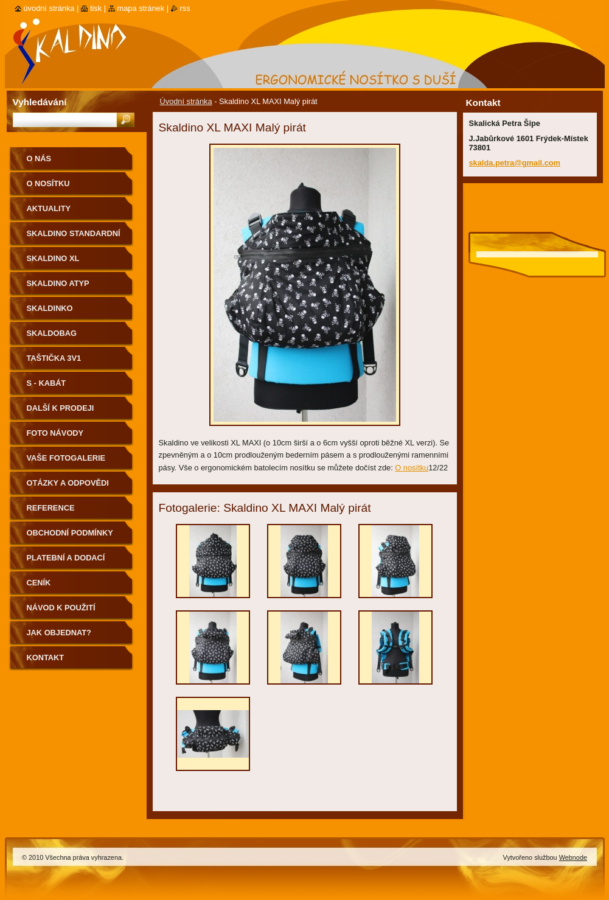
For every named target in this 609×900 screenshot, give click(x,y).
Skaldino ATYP (58, 283)
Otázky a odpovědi (68, 482)
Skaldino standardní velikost (73, 237)
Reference (51, 507)
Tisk (96, 8)
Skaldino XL (53, 258)
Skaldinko (50, 308)
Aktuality (49, 208)
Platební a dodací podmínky (66, 562)
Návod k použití (61, 607)
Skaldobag (52, 333)
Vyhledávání (40, 102)
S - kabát (46, 383)
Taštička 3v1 (54, 358)
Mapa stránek (141, 8)
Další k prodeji (60, 408)
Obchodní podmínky (70, 532)
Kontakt (45, 657)
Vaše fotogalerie (66, 457)
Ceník (39, 582)
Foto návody (55, 433)
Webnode (573, 857)
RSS (185, 8)
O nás (39, 158)
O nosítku (411, 467)
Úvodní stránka (186, 101)
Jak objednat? (59, 632)
